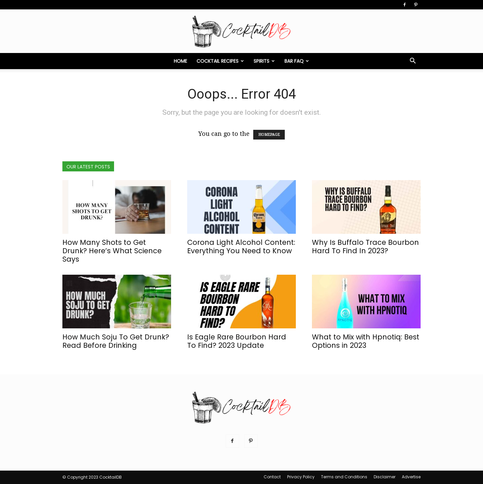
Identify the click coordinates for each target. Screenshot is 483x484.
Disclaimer (384, 477)
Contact (272, 477)
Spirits (264, 61)
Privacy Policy (301, 477)
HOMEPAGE (269, 134)
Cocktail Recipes (220, 61)
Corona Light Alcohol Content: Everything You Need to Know (241, 246)
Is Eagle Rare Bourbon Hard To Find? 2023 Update (236, 341)
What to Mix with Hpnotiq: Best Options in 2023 (365, 341)
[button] (413, 61)
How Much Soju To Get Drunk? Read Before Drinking (115, 341)
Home (180, 61)
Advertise (411, 477)
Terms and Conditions (344, 477)
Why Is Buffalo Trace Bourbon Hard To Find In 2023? (365, 246)
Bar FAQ (296, 61)
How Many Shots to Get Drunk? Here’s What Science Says (112, 250)
